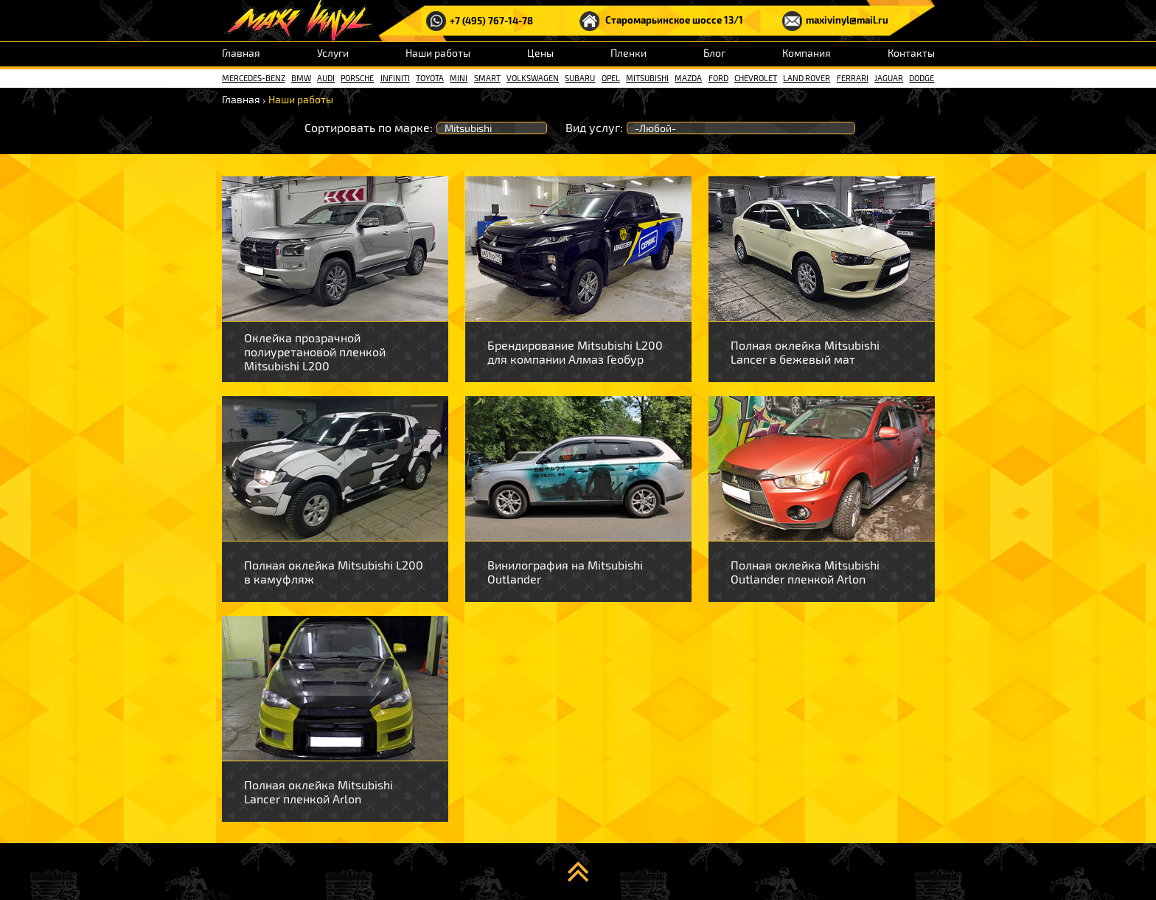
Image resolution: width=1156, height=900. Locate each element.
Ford (718, 78)
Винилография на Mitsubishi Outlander (565, 572)
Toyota (430, 78)
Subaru (580, 78)
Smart (487, 78)
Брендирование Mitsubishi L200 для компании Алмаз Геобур (575, 352)
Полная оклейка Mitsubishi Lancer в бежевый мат (805, 352)
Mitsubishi (647, 78)
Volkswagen (532, 78)
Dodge (921, 78)
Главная (241, 52)
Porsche (357, 78)
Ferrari (852, 78)
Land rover (806, 78)
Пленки (628, 52)
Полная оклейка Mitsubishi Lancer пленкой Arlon (318, 792)
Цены (540, 52)
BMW (301, 78)
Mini (458, 78)
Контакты (911, 52)
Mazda (688, 78)
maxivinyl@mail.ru (835, 21)
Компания (806, 52)
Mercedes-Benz (253, 78)
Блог (714, 52)
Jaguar (888, 78)
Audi (326, 78)
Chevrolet (755, 78)
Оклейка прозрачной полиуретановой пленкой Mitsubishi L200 (315, 351)
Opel (611, 78)
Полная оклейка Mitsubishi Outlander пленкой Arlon (805, 572)
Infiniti (395, 78)
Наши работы (437, 52)
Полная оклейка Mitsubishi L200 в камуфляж (333, 572)
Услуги (333, 52)
